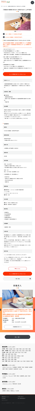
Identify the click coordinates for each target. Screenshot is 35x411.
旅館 (4, 368)
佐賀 (15, 361)
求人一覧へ (17, 337)
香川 (6, 359)
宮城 (17, 348)
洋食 (29, 375)
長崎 (18, 361)
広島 (9, 357)
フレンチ (11, 375)
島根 (15, 357)
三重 (6, 354)
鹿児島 (28, 361)
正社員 (19, 383)
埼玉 (20, 350)
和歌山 (18, 355)
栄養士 (8, 390)
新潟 (16, 352)
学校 (23, 367)
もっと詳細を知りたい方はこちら (17, 74)
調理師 (4, 390)
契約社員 (15, 383)
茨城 (27, 350)
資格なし (13, 390)
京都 (9, 355)
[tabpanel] (17, 21)
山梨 (10, 352)
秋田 (27, 348)
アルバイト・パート (7, 383)
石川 (22, 352)
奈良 (15, 355)
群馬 (30, 350)
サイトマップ (4, 400)
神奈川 (13, 350)
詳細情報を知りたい (17, 326)
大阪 (6, 355)
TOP (2, 6)
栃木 (23, 350)
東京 (10, 350)
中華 (15, 375)
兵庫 (22, 355)
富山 (19, 352)
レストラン (9, 367)
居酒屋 (26, 367)
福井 (26, 352)
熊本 (24, 361)
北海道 (10, 348)
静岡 (9, 354)
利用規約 (3, 398)
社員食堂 (11, 368)
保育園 (19, 367)
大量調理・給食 (23, 375)
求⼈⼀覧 (5, 6)
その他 (20, 368)
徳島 (12, 359)
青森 (20, 348)
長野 (13, 352)
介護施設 (15, 367)
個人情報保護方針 (21, 398)
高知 (9, 359)
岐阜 (12, 354)
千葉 (17, 350)
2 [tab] (17, 31)
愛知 (15, 354)
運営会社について (5, 396)
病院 (7, 368)
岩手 (14, 348)
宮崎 (12, 361)
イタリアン (5, 375)
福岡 (9, 361)
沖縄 (32, 361)
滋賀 (12, 355)
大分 (21, 361)
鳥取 (12, 357)
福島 (30, 348)
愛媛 (15, 359)
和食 (18, 375)
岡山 (6, 357)
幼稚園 (30, 367)
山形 (23, 348)
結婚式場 (16, 368)
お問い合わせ (20, 396)
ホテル (4, 367)
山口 (18, 357)
